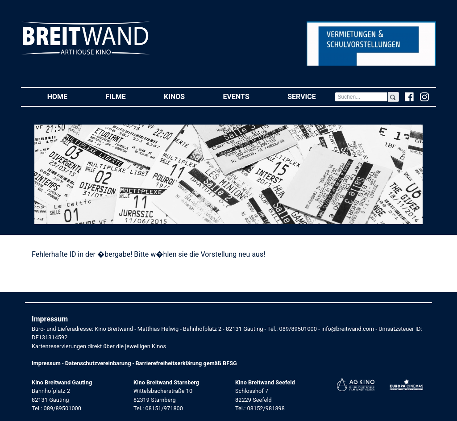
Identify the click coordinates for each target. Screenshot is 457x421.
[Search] (361, 97)
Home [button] (67, 96)
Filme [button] (125, 96)
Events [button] (246, 96)
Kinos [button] (184, 96)
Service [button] (311, 96)
